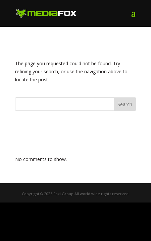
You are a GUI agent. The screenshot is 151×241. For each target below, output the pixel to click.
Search (124, 104)
